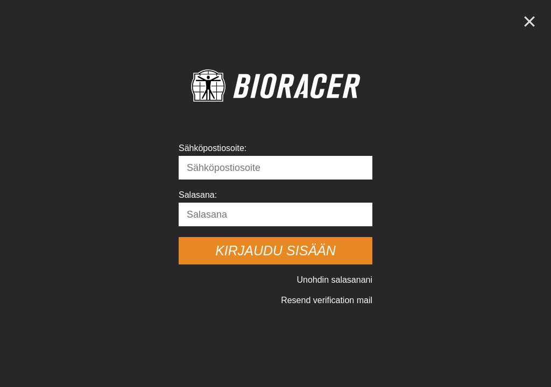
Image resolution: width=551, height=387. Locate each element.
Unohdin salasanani (334, 279)
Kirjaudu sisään (275, 250)
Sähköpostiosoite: (212, 148)
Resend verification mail (326, 300)
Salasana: (198, 194)
